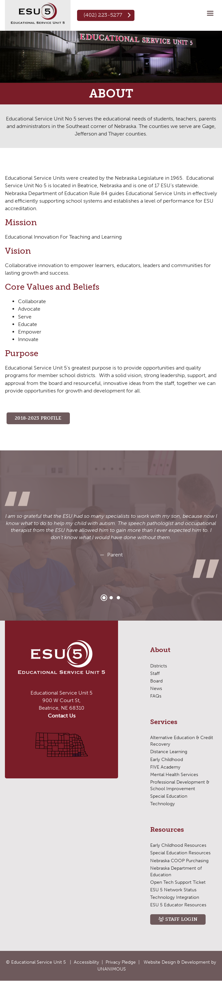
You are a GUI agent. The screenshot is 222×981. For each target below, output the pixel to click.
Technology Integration (174, 897)
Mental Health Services (174, 774)
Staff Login (181, 919)
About (160, 650)
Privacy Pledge (121, 962)
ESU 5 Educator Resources (178, 905)
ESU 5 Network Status (173, 890)
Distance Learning (168, 751)
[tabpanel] (111, 535)
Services (163, 722)
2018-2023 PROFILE (38, 418)
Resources (167, 830)
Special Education (168, 796)
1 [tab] (104, 597)
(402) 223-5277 (103, 15)
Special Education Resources (180, 853)
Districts (158, 666)
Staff (155, 673)
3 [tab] (118, 597)
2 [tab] (111, 597)
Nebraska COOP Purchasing (179, 860)
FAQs (155, 696)
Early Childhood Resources (178, 845)
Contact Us (61, 716)
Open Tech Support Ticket (178, 882)
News (156, 688)
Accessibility (86, 962)
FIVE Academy (165, 767)
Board (156, 681)
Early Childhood (166, 759)
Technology (162, 804)
